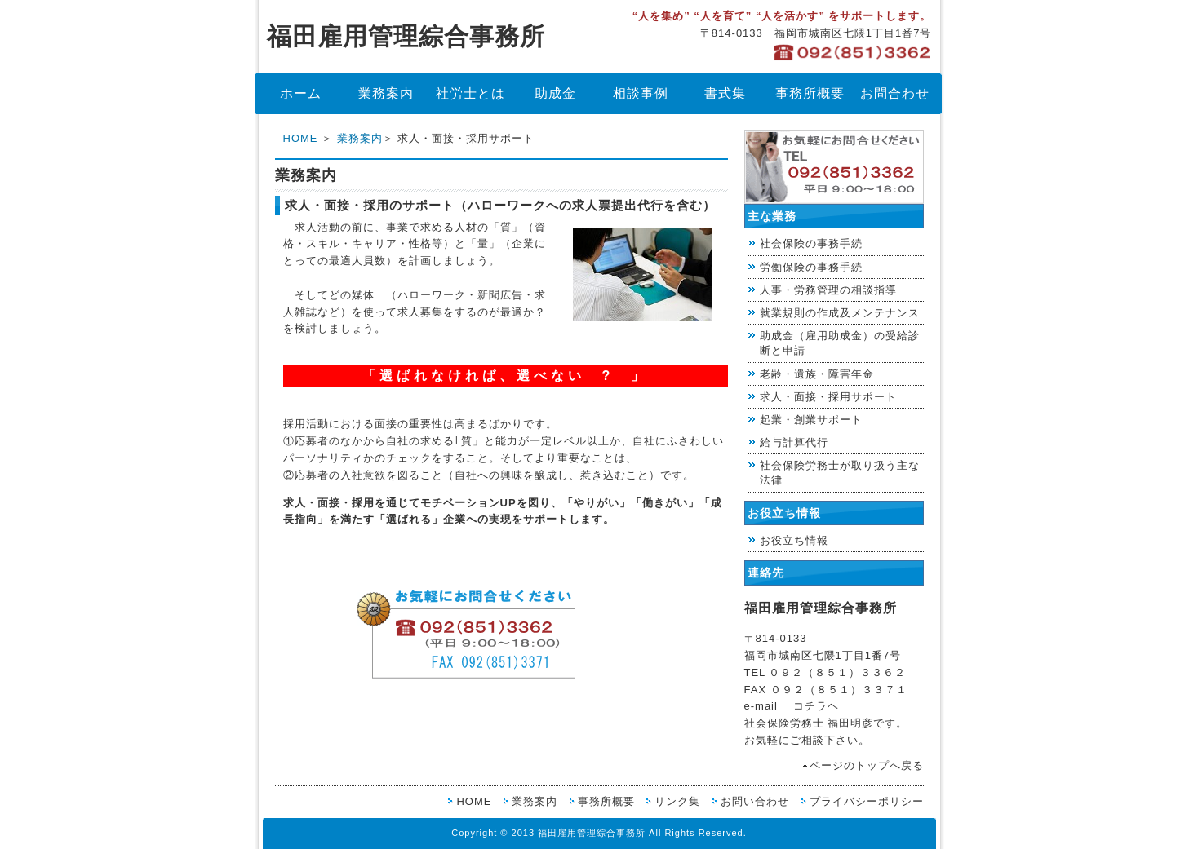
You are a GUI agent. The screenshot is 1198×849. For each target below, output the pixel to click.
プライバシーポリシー (867, 801)
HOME (300, 138)
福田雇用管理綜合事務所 (406, 36)
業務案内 (386, 93)
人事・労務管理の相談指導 (828, 290)
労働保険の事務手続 (811, 267)
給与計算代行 (794, 442)
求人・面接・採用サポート (828, 397)
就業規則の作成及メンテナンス (840, 313)
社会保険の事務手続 (811, 243)
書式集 (725, 93)
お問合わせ (895, 93)
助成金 (555, 93)
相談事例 (640, 93)
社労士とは (470, 93)
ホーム (301, 93)
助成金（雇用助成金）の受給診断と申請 (840, 342)
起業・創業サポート (811, 419)
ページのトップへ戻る (867, 765)
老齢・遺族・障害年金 (817, 374)
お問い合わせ (755, 801)
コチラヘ (816, 706)
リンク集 (677, 801)
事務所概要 (810, 93)
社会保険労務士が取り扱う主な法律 (840, 472)
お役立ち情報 (794, 540)
